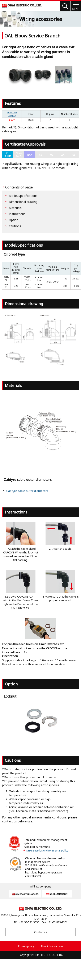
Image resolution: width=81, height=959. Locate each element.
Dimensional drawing (23, 202)
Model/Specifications (23, 196)
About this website (52, 946)
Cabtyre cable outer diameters (27, 491)
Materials (15, 208)
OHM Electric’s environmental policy (47, 850)
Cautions (15, 226)
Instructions (17, 214)
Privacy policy (26, 946)
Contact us (40, 932)
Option (13, 220)
